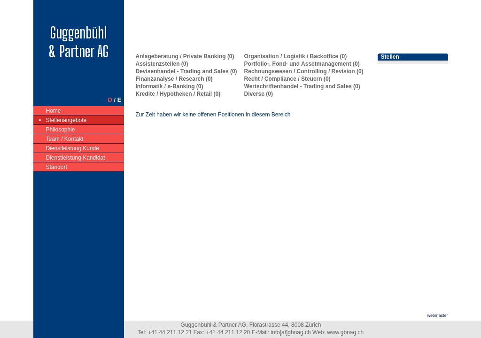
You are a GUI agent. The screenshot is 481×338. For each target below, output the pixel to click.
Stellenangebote (66, 119)
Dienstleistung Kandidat (76, 157)
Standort (57, 166)
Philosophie (61, 129)
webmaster (437, 315)
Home (54, 110)
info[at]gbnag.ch (290, 332)
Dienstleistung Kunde (73, 148)
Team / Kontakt (65, 138)
